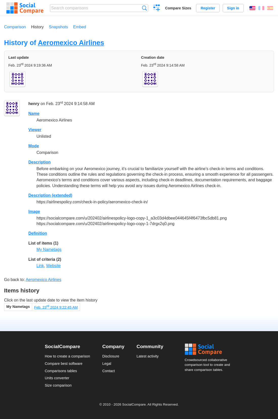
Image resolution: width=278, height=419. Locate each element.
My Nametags (49, 249)
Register (208, 8)
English (252, 8)
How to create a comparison (67, 356)
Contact (108, 371)
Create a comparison (156, 8)
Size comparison (58, 385)
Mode (33, 146)
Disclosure (110, 356)
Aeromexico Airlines (71, 43)
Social (209, 349)
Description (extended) (50, 195)
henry (33, 104)
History (37, 27)
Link (40, 266)
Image (34, 211)
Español (270, 8)
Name (33, 113)
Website (53, 266)
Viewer (34, 130)
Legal (106, 364)
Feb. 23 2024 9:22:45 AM (56, 307)
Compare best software (64, 364)
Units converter (57, 378)
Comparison (15, 27)
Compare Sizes (178, 8)
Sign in (233, 8)
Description (39, 162)
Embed (79, 27)
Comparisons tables (61, 371)
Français (261, 8)
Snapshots (58, 27)
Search (144, 8)
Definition (37, 233)
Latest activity (147, 356)
